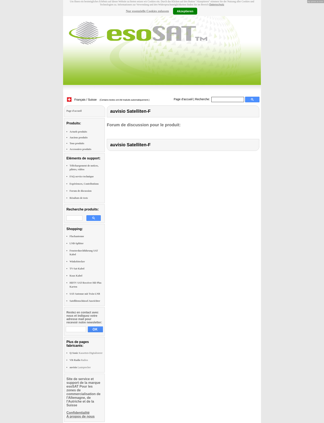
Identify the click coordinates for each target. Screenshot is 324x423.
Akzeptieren (185, 11)
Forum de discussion (80, 190)
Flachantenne (77, 236)
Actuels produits (78, 131)
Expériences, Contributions (84, 183)
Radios (79, 360)
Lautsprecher (80, 367)
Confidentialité (78, 412)
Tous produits (77, 143)
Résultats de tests (79, 197)
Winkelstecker (77, 261)
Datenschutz (216, 4)
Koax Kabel (76, 275)
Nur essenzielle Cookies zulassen (147, 11)
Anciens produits (79, 137)
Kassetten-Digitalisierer (86, 353)
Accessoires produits (80, 149)
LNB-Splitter (76, 243)
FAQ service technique (82, 176)
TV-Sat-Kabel (77, 268)
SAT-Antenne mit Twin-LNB (85, 293)
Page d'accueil (183, 99)
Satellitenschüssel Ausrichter (85, 300)
